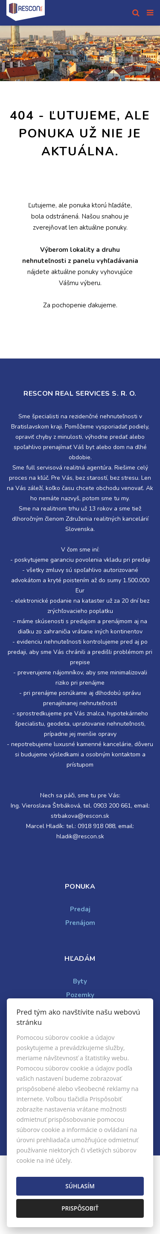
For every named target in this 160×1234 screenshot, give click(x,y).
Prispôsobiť (80, 1208)
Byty (80, 981)
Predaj (80, 909)
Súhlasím (79, 1186)
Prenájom (80, 923)
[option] (80, 53)
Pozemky (80, 995)
